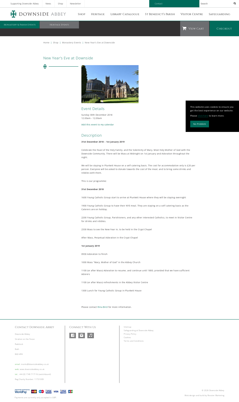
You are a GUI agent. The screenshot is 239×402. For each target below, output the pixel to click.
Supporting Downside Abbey (25, 3)
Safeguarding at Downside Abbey (139, 330)
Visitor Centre (192, 14)
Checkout (224, 29)
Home (46, 42)
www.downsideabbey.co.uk (32, 369)
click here (203, 115)
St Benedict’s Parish (160, 14)
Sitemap (127, 327)
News (48, 3)
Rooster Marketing (216, 395)
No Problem (199, 123)
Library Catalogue (125, 14)
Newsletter (75, 3)
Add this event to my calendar (97, 124)
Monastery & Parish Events (20, 24)
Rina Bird (103, 307)
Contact (158, 3)
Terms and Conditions (134, 341)
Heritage (98, 14)
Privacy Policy (130, 334)
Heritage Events (59, 24)
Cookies (127, 337)
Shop (60, 3)
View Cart (196, 29)
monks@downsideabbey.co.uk (35, 364)
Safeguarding (219, 14)
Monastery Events (71, 42)
